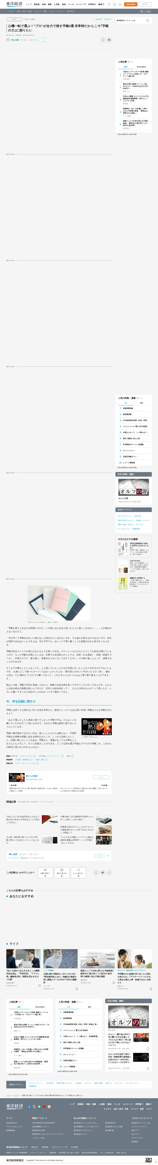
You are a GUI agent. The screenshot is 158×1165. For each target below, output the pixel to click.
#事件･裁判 (122, 525)
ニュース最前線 (129, 463)
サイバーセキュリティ (14, 1127)
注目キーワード (124, 510)
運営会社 (34, 1147)
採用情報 (45, 1147)
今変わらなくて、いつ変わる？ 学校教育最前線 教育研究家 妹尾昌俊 (136, 432)
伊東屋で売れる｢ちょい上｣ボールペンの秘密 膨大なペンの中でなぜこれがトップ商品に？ (77, 830)
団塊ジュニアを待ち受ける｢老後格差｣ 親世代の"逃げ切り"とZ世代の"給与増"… (135, 123)
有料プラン (135, 1130)
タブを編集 (146, 11)
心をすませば (135, 561)
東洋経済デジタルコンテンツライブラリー (48, 1134)
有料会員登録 (130, 4)
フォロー (44, 40)
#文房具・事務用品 (22, 760)
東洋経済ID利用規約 (89, 1153)
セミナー (80, 4)
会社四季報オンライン (40, 1127)
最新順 (37, 4)
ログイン (145, 4)
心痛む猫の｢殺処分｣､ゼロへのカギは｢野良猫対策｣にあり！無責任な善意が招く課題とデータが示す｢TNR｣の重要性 (60, 978)
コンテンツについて (139, 1127)
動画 (64, 4)
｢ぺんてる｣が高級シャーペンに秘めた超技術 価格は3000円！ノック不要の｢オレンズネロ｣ (77, 840)
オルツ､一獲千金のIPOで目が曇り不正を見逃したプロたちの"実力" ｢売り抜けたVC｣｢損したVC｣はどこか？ (119, 1039)
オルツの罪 (123, 498)
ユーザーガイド (137, 1138)
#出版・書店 (39, 760)
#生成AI (139, 520)
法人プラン (135, 1134)
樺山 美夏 (15, 40)
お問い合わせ (121, 1153)
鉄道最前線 (127, 414)
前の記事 (98, 19)
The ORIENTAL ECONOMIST (43, 1123)
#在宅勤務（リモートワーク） (49, 756)
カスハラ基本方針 (106, 1153)
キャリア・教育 (40, 11)
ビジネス (11, 11)
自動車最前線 (128, 408)
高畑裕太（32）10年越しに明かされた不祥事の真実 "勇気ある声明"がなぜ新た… (135, 111)
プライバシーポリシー (38, 1153)
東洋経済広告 (110, 1123)
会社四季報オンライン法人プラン (86, 1127)
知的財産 (52, 1153)
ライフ (52, 11)
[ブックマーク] (103, 40)
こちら (95, 737)
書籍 (100, 4)
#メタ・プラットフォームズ (26, 763)
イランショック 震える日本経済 (135, 426)
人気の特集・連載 (127, 398)
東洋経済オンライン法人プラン (86, 1123)
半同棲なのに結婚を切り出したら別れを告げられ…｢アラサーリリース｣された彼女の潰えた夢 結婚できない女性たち (134, 978)
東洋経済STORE (38, 1130)
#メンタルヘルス (124, 529)
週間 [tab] (141, 403)
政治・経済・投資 (24, 11)
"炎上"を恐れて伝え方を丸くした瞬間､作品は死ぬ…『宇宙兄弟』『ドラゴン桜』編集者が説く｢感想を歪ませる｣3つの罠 (23, 975)
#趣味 (68, 756)
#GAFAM (137, 516)
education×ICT (12, 1123)
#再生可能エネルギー (126, 520)
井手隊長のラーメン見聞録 (133, 444)
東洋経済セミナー (80, 1134)
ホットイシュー (129, 451)
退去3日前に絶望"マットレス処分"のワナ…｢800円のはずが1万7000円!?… (135, 86)
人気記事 (122, 62)
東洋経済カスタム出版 (113, 1127)
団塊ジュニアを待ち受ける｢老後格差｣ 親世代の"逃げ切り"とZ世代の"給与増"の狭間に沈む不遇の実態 (98, 974)
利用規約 (134, 1142)
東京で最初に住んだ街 (131, 438)
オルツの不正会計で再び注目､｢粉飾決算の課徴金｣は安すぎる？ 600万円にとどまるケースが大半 (119, 1058)
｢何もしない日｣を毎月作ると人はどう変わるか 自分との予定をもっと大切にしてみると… (23, 819)
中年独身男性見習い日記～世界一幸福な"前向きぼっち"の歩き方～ (136, 420)
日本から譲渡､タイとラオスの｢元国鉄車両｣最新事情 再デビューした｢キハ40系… (136, 98)
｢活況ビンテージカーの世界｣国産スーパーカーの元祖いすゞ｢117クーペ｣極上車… (136, 74)
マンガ (71, 4)
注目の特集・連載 (125, 474)
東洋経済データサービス (83, 1130)
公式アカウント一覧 (59, 1147)
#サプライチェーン (125, 516)
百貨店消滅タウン (130, 457)
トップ (29, 4)
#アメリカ (139, 525)
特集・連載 (47, 4)
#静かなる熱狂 (30, 19)
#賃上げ (131, 525)
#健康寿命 (136, 529)
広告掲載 (74, 1147)
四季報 (91, 4)
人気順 (57, 4)
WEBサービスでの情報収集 (16, 1153)
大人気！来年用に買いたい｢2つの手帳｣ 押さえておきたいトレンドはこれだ (22, 840)
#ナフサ (146, 520)
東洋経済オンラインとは (126, 20)
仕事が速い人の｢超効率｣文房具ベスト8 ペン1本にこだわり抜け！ (77, 818)
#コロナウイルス (26, 756)
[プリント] (109, 40)
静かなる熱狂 (32, 776)
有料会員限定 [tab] (141, 67)
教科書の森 (109, 1130)
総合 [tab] (125, 67)
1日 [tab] (125, 403)
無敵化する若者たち (137, 578)
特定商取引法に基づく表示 (69, 1153)
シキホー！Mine (38, 1138)
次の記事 (107, 19)
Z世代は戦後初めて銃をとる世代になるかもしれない (139, 545)
